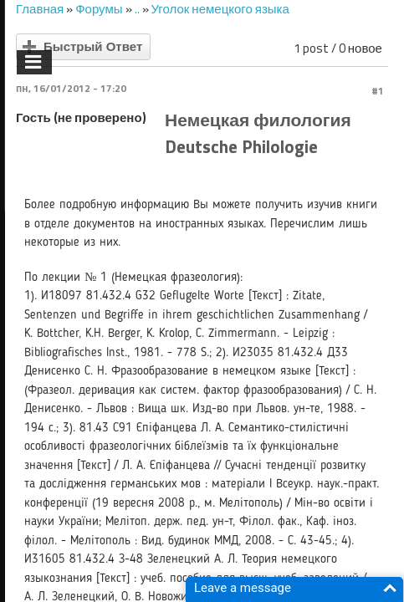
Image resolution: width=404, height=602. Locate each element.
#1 (377, 91)
